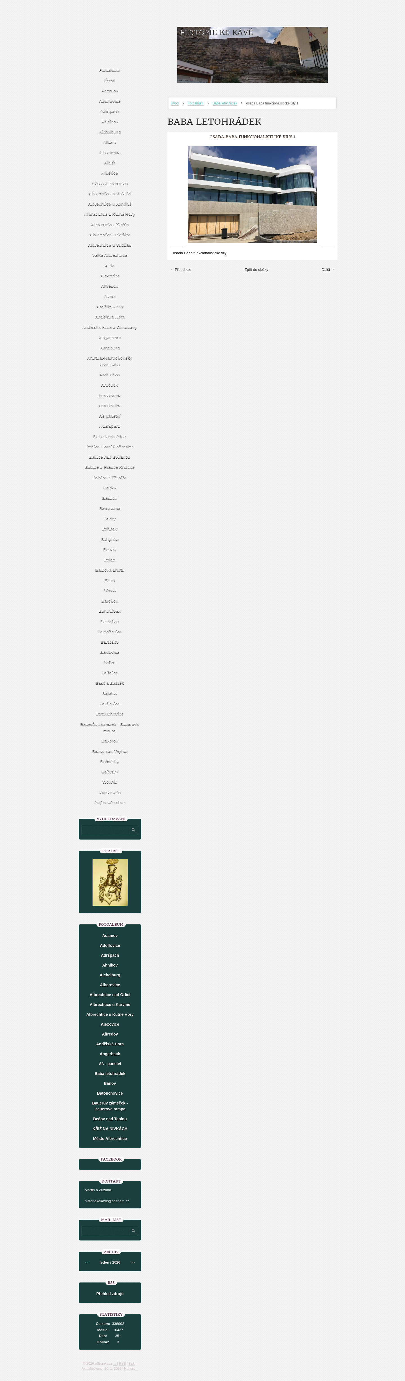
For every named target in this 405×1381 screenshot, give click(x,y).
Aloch (110, 296)
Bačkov (109, 498)
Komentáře (110, 792)
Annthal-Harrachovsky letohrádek (109, 361)
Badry (110, 518)
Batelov (109, 693)
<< (87, 1262)
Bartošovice (110, 631)
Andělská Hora (109, 316)
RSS (122, 1364)
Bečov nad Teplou (110, 751)
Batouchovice (109, 713)
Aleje (110, 265)
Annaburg (110, 347)
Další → (328, 269)
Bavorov (109, 740)
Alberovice (110, 152)
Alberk (109, 142)
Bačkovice (109, 508)
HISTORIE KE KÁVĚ (216, 32)
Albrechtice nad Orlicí (109, 193)
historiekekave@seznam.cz (107, 1201)
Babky (109, 487)
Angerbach (110, 337)
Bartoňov (109, 621)
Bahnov (109, 528)
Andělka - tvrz (109, 306)
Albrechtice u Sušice (109, 234)
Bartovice (109, 652)
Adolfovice (110, 101)
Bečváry (110, 771)
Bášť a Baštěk (110, 683)
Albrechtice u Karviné (109, 203)
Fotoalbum (196, 103)
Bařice (109, 662)
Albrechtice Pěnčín (110, 224)
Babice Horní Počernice (109, 446)
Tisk (132, 1364)
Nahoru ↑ (131, 1369)
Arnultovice (110, 405)
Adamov (109, 90)
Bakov (109, 549)
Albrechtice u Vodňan (109, 244)
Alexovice (110, 275)
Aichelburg (110, 131)
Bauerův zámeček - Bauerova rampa (109, 727)
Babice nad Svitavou (109, 456)
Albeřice (109, 172)
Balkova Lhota (109, 569)
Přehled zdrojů (109, 1293)
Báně (110, 580)
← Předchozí (180, 269)
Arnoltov (109, 384)
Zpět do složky (256, 269)
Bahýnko (109, 539)
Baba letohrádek (225, 103)
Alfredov (110, 1034)
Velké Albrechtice (109, 255)
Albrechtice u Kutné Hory (109, 213)
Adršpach (109, 111)
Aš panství (109, 415)
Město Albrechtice (110, 183)
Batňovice (110, 703)
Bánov (109, 590)
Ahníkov (109, 121)
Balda (110, 559)
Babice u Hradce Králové (110, 467)
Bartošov (109, 641)
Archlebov (109, 374)
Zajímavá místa (109, 802)
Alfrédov (109, 286)
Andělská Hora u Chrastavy (109, 327)
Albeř (109, 162)
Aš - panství (110, 1063)
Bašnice (110, 672)
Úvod (175, 103)
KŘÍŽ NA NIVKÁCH (110, 1128)
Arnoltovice (110, 395)
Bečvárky (109, 761)
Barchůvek (110, 610)
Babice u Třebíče (110, 477)
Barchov (109, 600)
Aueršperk (109, 425)
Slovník (109, 781)
